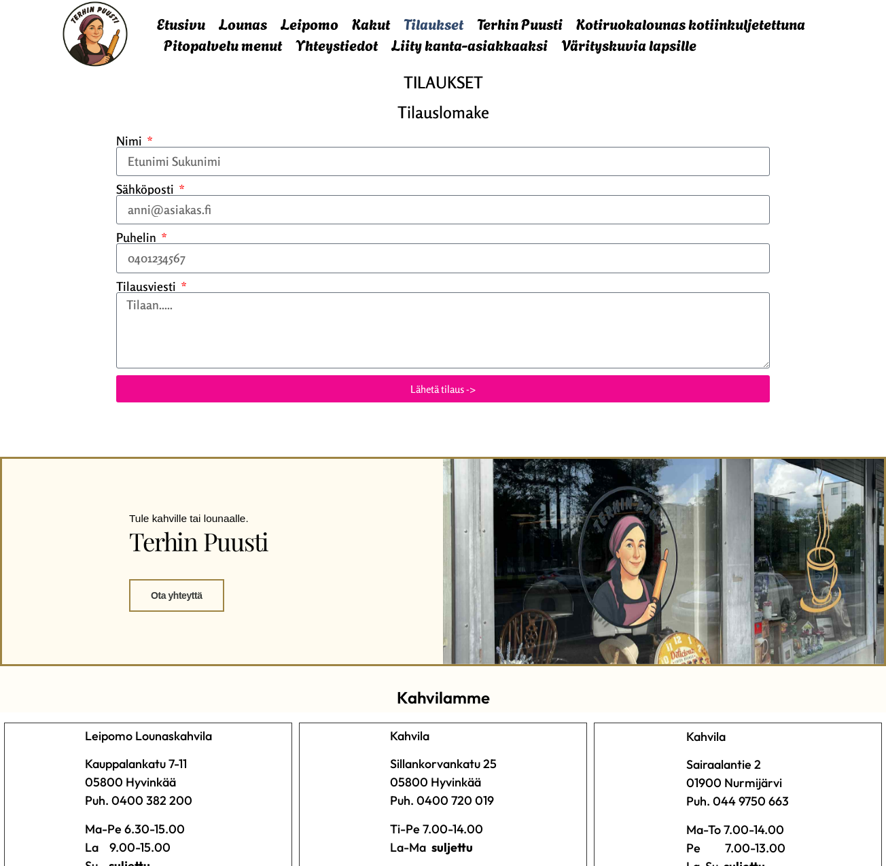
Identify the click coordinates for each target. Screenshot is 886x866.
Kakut (371, 23)
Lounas (243, 23)
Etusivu (181, 23)
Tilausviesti (147, 286)
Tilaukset (433, 23)
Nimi (130, 141)
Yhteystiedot (337, 44)
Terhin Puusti (520, 23)
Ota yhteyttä (173, 667)
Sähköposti (146, 189)
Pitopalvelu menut (223, 44)
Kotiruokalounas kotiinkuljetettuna (690, 23)
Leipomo (309, 23)
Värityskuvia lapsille (628, 44)
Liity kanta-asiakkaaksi (469, 44)
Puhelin (137, 237)
